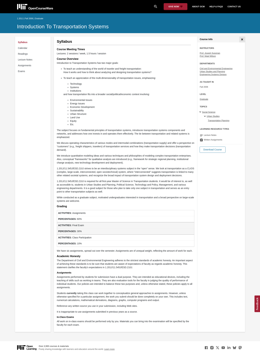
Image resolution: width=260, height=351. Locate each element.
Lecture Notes (25, 59)
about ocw (198, 6)
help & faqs (216, 6)
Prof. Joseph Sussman (210, 53)
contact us (234, 6)
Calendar (22, 48)
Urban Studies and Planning (212, 71)
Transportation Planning (218, 120)
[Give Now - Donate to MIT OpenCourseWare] (175, 6)
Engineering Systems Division (213, 74)
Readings (23, 54)
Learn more (109, 349)
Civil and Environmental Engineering (216, 68)
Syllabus (23, 42)
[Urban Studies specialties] (205, 116)
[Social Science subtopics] (200, 112)
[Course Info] (242, 39)
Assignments (24, 65)
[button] (212, 150)
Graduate (204, 99)
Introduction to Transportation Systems (63, 26)
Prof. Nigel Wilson (208, 56)
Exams (21, 71)
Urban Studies (213, 116)
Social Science (208, 112)
